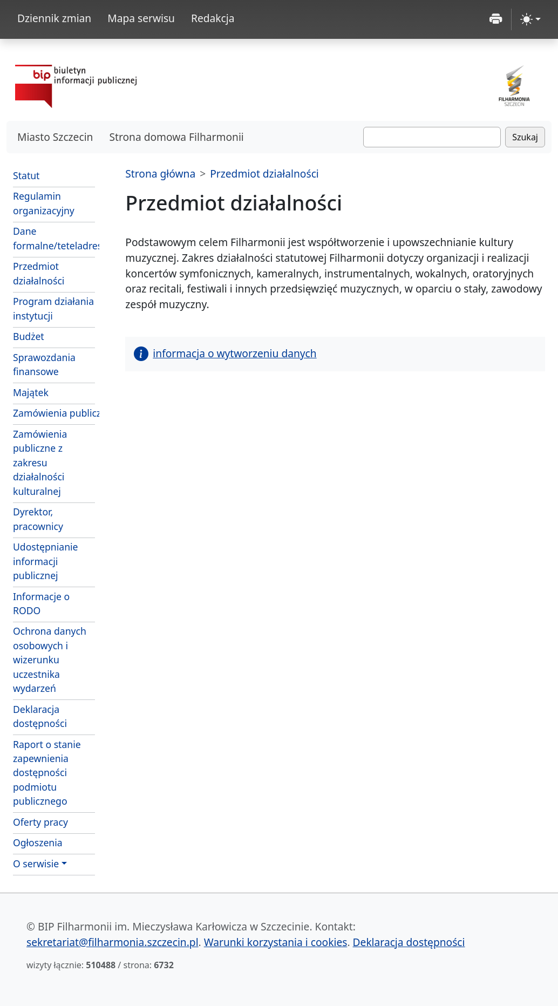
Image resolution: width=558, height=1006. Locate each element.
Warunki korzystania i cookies (276, 942)
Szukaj (525, 137)
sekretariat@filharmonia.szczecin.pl (112, 942)
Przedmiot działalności (38, 273)
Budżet (28, 336)
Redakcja (213, 18)
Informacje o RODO (41, 603)
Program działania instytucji (53, 308)
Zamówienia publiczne (54, 412)
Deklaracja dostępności (40, 716)
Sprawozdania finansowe (44, 364)
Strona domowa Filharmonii (176, 137)
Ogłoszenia (38, 842)
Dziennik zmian (54, 18)
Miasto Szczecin (55, 137)
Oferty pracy (40, 821)
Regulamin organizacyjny (43, 202)
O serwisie (36, 863)
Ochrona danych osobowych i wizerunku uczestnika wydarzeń (49, 659)
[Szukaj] (432, 137)
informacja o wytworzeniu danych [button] (225, 353)
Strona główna (160, 173)
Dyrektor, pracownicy (38, 518)
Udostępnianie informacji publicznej (45, 561)
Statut (26, 175)
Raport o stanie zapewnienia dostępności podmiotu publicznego (47, 773)
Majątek (31, 392)
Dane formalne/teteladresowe (54, 238)
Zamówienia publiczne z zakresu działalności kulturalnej (40, 462)
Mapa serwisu (141, 18)
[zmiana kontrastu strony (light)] (530, 19)
